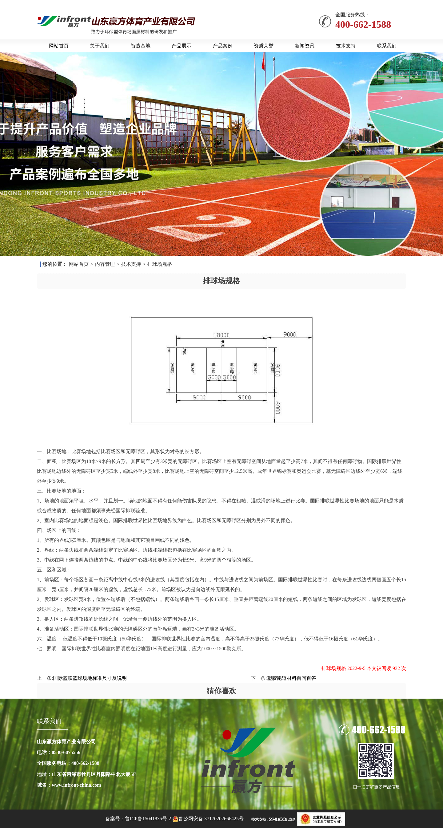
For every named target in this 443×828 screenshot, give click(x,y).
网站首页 (59, 45)
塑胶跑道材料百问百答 (291, 678)
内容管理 (105, 264)
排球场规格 (159, 264)
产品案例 (223, 45)
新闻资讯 (304, 45)
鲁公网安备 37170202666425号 (211, 818)
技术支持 (346, 45)
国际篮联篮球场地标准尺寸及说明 (90, 678)
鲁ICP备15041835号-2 (148, 818)
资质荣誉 (263, 45)
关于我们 (100, 45)
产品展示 (181, 45)
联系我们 (387, 45)
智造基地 (140, 45)
